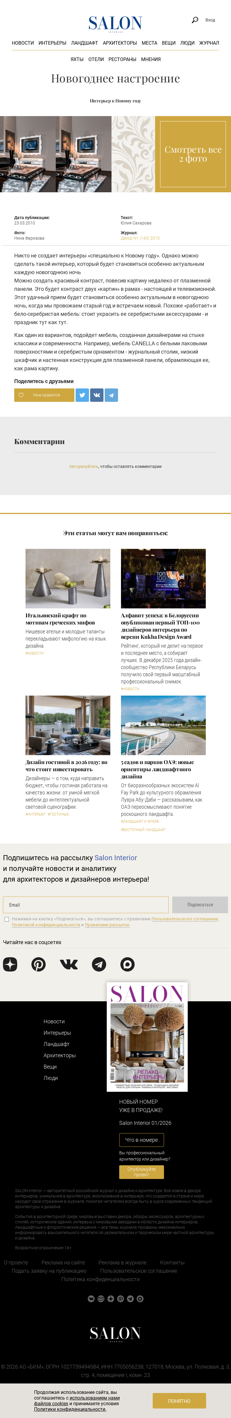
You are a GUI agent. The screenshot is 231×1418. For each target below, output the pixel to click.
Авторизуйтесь (83, 466)
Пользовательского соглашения (185, 918)
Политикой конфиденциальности (46, 924)
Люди (187, 43)
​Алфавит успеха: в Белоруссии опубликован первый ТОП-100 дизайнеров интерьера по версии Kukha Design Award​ (160, 626)
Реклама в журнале (122, 1262)
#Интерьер (35, 814)
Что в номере (141, 1140)
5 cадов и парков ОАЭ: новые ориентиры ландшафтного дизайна (157, 769)
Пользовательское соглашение (138, 1271)
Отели (96, 59)
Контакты (172, 1262)
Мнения (151, 59)
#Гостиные (58, 814)
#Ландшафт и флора (140, 821)
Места (149, 43)
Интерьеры (52, 43)
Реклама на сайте (63, 1262)
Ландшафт (84, 43)
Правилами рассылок (107, 924)
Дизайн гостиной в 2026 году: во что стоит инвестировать (66, 765)
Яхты (77, 59)
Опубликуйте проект (142, 1171)
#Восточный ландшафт (143, 830)
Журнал (209, 43)
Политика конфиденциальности (100, 1279)
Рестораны (122, 59)
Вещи (169, 43)
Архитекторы (120, 43)
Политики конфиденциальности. (70, 1409)
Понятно (179, 1401)
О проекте (16, 1262)
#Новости (35, 653)
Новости (23, 43)
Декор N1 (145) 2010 (140, 238)
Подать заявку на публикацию (49, 1271)
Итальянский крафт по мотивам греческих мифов (60, 619)
